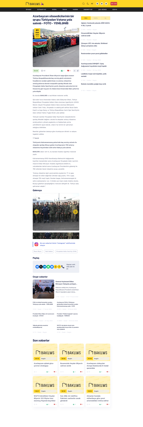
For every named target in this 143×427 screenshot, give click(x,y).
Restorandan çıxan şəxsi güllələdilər (94, 53)
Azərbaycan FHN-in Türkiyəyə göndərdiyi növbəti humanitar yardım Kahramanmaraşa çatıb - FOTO (67, 304)
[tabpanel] (95, 56)
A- (75, 70)
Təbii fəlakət (49, 251)
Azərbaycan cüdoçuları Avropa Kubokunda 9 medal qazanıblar (97, 365)
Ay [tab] (105, 18)
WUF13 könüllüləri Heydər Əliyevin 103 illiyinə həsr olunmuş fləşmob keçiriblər (44, 398)
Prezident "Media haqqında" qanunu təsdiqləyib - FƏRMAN (67, 314)
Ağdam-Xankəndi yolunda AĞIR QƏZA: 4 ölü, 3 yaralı (95, 24)
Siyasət (28, 9)
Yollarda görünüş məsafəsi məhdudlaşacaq (40, 326)
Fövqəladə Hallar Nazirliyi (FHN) (66, 251)
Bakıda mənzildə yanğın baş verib (93, 84)
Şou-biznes (102, 9)
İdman (65, 9)
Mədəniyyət (88, 9)
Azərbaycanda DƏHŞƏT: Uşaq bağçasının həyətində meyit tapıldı (94, 65)
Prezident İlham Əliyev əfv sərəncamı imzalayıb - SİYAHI (43, 314)
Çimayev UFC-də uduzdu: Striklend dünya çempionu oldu (94, 44)
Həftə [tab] (96, 18)
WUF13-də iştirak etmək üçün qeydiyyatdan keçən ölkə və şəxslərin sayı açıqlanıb (68, 327)
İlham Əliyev (37, 251)
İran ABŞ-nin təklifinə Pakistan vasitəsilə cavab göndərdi (70, 398)
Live (114, 4)
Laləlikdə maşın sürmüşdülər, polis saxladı (93, 75)
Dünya (114, 9)
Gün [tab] (85, 18)
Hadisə (75, 9)
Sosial (54, 9)
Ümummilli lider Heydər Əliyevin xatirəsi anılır (93, 34)
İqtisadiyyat (41, 9)
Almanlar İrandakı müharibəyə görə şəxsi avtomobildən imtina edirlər (98, 398)
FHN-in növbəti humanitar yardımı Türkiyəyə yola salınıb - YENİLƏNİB (43, 303)
